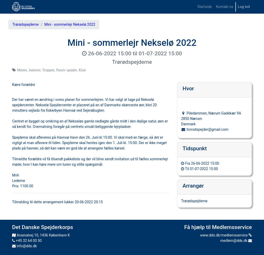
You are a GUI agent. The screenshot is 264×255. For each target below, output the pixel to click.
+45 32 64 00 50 (27, 241)
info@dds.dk (24, 246)
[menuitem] (204, 7)
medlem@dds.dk (236, 241)
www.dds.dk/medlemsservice (226, 235)
